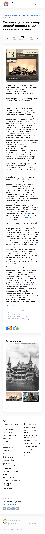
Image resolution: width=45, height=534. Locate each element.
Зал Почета (29, 456)
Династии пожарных (11, 435)
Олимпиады (29, 421)
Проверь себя (30, 427)
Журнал (6, 474)
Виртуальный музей (11, 471)
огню (27, 183)
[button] (37, 38)
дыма (27, 227)
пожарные (27, 213)
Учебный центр (9, 444)
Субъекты (7, 421)
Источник (10, 305)
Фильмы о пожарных (11, 481)
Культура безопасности (9, 464)
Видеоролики (8, 477)
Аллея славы (8, 429)
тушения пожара (16, 234)
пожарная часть (12, 211)
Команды (28, 453)
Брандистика (8, 489)
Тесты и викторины (32, 443)
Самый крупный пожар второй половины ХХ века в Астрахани (22, 16)
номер (28, 217)
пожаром (34, 120)
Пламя (35, 242)
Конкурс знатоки (31, 424)
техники (15, 225)
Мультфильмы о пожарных (9, 485)
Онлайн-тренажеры (32, 440)
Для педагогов (9, 468)
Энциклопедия (9, 454)
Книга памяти (8, 438)
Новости (6, 451)
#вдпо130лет (8, 448)
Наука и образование (12, 460)
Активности (29, 449)
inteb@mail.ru (29, 320)
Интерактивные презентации (30, 436)
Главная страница (9, 13)
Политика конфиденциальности (13, 529)
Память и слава (9, 432)
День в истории (25, 13)
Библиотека (8, 457)
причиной (29, 284)
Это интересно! (30, 446)
